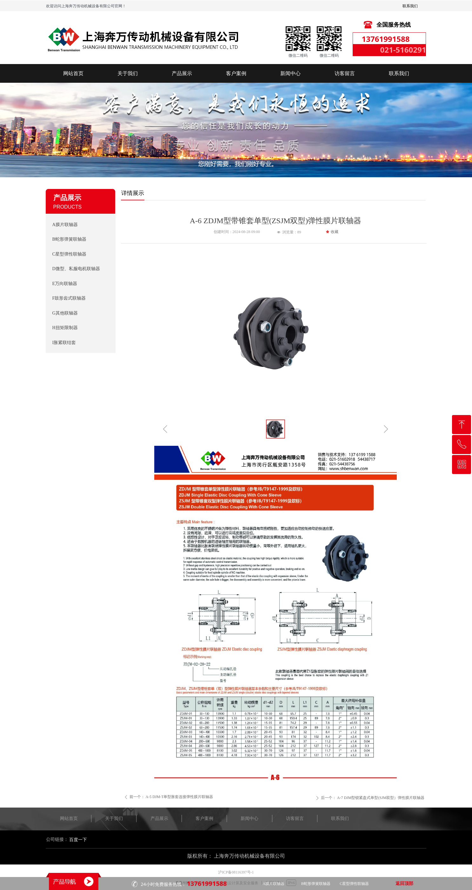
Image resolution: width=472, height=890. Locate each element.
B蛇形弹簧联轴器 (69, 239)
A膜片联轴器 (65, 224)
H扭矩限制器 (65, 327)
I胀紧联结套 (64, 342)
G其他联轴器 (65, 313)
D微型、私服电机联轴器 (76, 268)
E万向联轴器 (64, 283)
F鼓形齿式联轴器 (69, 298)
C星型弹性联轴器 (69, 254)
